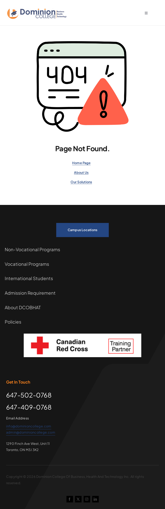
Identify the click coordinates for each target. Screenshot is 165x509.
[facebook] (69, 499)
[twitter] (78, 499)
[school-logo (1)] (37, 9)
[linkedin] (95, 499)
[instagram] (87, 499)
